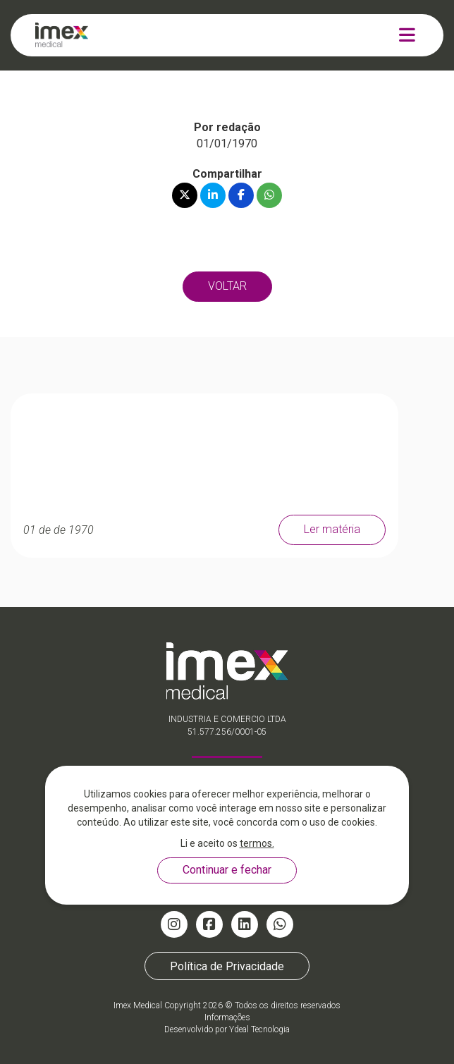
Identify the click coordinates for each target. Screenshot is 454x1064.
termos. (257, 843)
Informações (227, 1017)
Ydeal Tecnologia (259, 1029)
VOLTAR (227, 286)
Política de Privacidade (227, 966)
